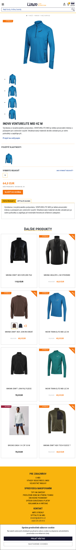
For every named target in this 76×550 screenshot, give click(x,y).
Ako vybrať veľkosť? (65, 170)
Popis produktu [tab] (9, 201)
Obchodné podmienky (38, 498)
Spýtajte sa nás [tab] (23, 201)
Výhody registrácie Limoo (38, 480)
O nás (38, 478)
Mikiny (37, 15)
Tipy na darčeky (38, 492)
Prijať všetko (38, 538)
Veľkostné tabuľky (38, 483)
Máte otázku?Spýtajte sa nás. (38, 513)
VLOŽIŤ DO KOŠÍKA (13, 192)
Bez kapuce (46, 15)
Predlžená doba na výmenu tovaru (38, 495)
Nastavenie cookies (38, 544)
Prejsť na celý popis (11, 138)
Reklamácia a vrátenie (38, 503)
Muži (31, 15)
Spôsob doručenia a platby (38, 501)
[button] (73, 4)
